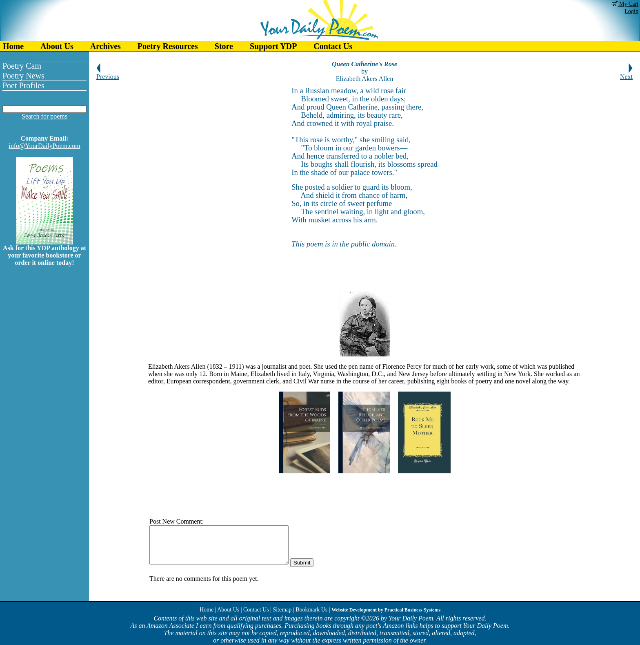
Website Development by (385, 610)
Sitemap (282, 610)
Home (13, 46)
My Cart (625, 4)
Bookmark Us (311, 610)
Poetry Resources (168, 46)
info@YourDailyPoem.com (44, 145)
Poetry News (23, 75)
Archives (105, 46)
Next (626, 73)
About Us (56, 46)
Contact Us (332, 46)
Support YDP (273, 46)
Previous (107, 73)
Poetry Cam (21, 65)
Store (224, 46)
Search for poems (44, 116)
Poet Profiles (23, 85)
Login (631, 11)
